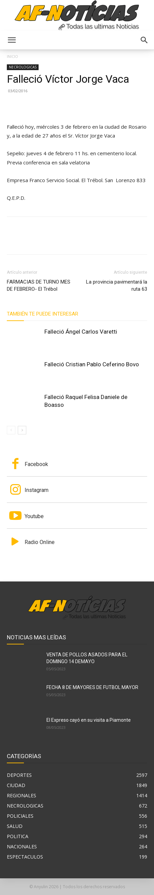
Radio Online (40, 542)
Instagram (36, 490)
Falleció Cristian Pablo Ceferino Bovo (91, 364)
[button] (12, 40)
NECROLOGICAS (23, 67)
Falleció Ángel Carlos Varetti (80, 331)
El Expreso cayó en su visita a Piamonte (88, 720)
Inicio (12, 56)
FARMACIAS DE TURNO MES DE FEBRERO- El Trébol (38, 285)
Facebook (36, 464)
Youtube (34, 516)
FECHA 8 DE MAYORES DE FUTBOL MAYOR (92, 687)
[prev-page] (11, 430)
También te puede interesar (42, 314)
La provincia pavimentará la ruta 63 (116, 285)
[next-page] (22, 430)
